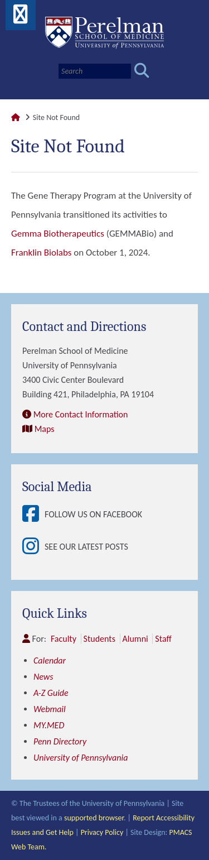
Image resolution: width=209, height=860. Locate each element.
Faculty (63, 638)
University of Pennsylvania (80, 757)
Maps (45, 429)
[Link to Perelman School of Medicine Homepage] (15, 117)
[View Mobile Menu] (20, 18)
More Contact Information (80, 414)
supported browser (94, 818)
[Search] (95, 71)
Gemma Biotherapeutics (57, 233)
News (43, 676)
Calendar (49, 660)
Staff (163, 638)
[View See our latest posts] (33, 547)
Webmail (49, 709)
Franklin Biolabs (41, 252)
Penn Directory (59, 741)
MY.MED (48, 725)
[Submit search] (141, 71)
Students (99, 638)
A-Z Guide (51, 693)
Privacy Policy (102, 832)
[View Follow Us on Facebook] (33, 514)
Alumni (135, 638)
